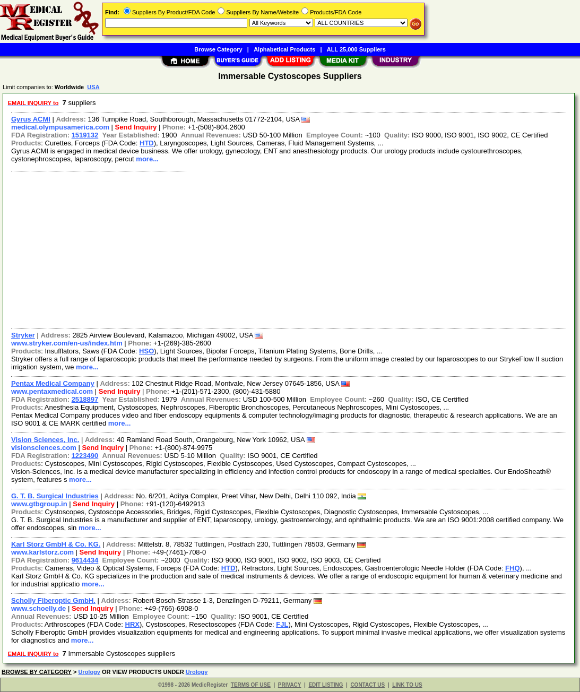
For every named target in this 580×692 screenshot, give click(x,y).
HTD (147, 143)
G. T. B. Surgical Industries (55, 496)
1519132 (85, 135)
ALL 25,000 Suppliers (356, 49)
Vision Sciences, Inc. (45, 440)
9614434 (85, 560)
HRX (132, 624)
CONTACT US (367, 685)
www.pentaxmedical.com (52, 391)
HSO (146, 351)
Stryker (23, 335)
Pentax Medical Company (52, 383)
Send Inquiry (136, 127)
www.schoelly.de (38, 608)
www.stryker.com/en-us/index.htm (67, 343)
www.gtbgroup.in (39, 504)
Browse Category (218, 49)
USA (93, 87)
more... (147, 159)
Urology (89, 672)
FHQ (512, 568)
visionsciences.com (43, 448)
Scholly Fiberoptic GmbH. (53, 600)
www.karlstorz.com (42, 552)
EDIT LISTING (325, 685)
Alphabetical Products (284, 49)
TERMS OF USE (251, 685)
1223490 (85, 456)
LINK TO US (407, 685)
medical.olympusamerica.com (60, 127)
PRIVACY (289, 685)
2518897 (85, 399)
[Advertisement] (289, 248)
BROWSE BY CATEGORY (37, 672)
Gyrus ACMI (30, 119)
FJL (282, 624)
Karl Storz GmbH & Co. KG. (55, 544)
